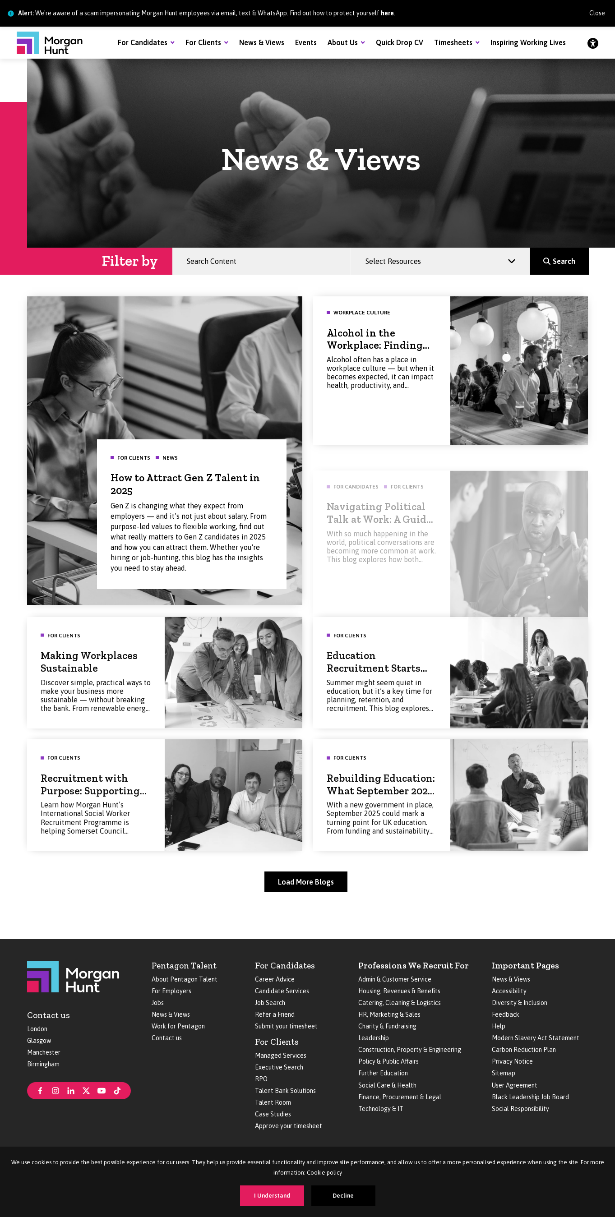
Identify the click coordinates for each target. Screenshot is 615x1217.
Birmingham (43, 1064)
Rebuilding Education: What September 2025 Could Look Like (381, 803)
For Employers (171, 991)
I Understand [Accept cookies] (272, 1195)
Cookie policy (324, 1172)
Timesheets (453, 42)
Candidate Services (282, 991)
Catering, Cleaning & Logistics (399, 1002)
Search (568, 257)
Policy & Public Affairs (388, 1061)
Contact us (48, 1015)
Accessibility (509, 991)
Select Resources (397, 257)
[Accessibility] (592, 43)
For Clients (203, 42)
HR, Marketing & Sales (389, 1014)
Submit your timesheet (286, 1026)
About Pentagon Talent (184, 979)
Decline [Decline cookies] (343, 1195)
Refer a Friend (275, 1014)
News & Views (261, 42)
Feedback (505, 1014)
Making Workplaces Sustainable (89, 674)
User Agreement (514, 1085)
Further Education (383, 1073)
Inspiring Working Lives (528, 42)
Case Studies (273, 1114)
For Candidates (142, 42)
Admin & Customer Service (394, 979)
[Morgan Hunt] (50, 43)
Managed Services (280, 1055)
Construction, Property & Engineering (409, 1049)
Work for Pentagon (178, 1026)
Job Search (270, 1002)
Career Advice (275, 979)
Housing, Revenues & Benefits (399, 991)
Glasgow (39, 1040)
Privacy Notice (512, 1061)
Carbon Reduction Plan (524, 1049)
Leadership (373, 1038)
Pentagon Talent (184, 965)
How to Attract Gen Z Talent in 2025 (181, 480)
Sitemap (503, 1073)
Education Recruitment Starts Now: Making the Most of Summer (381, 687)
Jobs (158, 1002)
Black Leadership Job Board (530, 1097)
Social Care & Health (387, 1085)
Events (306, 42)
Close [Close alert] (597, 13)
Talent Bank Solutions (285, 1090)
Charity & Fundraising (387, 1026)
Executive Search (279, 1067)
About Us (343, 42)
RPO (261, 1079)
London (37, 1029)
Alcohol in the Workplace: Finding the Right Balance (375, 349)
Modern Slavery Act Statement (535, 1038)
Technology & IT (380, 1108)
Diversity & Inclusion (519, 1002)
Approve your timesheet (288, 1125)
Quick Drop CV (399, 42)
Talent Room (273, 1102)
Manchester (43, 1052)
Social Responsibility (520, 1108)
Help (498, 1026)
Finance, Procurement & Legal (399, 1097)
